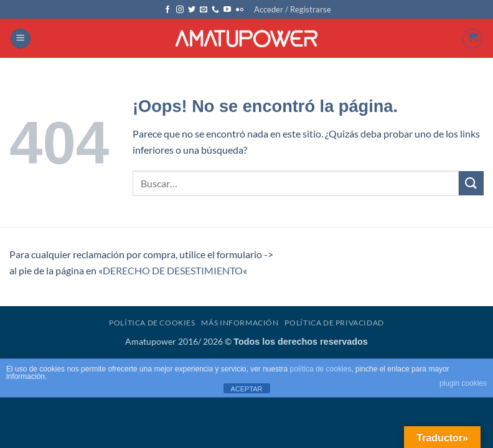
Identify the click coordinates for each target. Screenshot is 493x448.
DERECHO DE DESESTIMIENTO (173, 270)
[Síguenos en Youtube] (227, 10)
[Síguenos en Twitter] (191, 10)
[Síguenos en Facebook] (167, 10)
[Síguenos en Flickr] (239, 10)
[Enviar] (471, 183)
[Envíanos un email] (203, 10)
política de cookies (321, 369)
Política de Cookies (152, 322)
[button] (292, 9)
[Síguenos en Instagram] (180, 10)
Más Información (239, 322)
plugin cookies (463, 383)
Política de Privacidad (333, 322)
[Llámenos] (215, 10)
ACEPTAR (246, 389)
